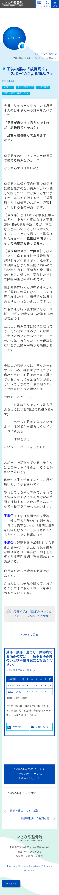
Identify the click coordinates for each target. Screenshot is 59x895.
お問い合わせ (42, 727)
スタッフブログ (25, 87)
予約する (39, 6)
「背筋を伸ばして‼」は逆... (23, 810)
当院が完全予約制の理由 (19, 670)
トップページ (40, 54)
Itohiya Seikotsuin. (31, 866)
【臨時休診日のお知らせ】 (36, 818)
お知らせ (53, 54)
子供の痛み (43, 87)
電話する (47, 6)
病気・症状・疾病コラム (16, 93)
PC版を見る (11, 883)
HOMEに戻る (30, 634)
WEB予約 (17, 727)
